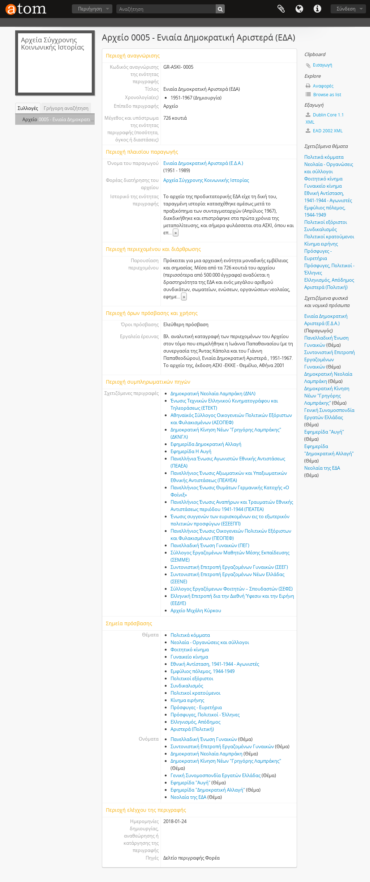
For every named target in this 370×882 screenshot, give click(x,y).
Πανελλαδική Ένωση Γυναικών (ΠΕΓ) (210, 545)
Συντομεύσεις (317, 9)
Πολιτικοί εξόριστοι (192, 678)
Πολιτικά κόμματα (190, 635)
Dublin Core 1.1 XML (325, 118)
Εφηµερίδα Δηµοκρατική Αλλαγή (206, 444)
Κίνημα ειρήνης (187, 700)
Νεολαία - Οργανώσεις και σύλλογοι (210, 642)
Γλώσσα (299, 9)
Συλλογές (28, 108)
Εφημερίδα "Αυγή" (190, 782)
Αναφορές (320, 86)
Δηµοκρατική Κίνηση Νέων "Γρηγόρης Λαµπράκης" (226, 761)
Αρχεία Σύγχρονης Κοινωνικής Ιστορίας (206, 180)
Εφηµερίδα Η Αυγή (191, 451)
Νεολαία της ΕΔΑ (188, 797)
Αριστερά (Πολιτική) (192, 729)
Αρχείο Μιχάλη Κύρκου (196, 610)
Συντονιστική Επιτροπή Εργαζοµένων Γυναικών (222, 746)
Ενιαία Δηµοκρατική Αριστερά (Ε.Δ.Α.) (203, 163)
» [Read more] (176, 232)
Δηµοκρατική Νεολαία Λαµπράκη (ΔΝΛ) (213, 393)
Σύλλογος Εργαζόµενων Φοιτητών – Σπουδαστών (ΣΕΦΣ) (232, 588)
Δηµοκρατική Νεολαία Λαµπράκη (206, 753)
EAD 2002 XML (324, 131)
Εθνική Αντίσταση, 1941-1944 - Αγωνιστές (215, 664)
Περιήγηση (90, 8)
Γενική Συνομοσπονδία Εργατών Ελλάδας (216, 775)
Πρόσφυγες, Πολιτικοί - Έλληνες (205, 714)
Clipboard (281, 9)
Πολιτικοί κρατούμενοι (195, 693)
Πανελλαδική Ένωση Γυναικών (204, 739)
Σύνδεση (346, 8)
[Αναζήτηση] (170, 8)
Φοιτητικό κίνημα (190, 649)
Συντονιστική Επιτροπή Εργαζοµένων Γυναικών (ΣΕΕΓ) (229, 567)
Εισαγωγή (322, 65)
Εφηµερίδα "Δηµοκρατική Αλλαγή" (208, 790)
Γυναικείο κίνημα (189, 656)
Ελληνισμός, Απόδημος (195, 722)
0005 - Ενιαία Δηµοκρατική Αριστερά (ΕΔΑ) (84, 119)
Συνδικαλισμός (187, 685)
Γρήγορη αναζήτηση (66, 108)
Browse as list (323, 94)
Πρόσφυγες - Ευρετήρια (196, 707)
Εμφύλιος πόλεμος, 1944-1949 (203, 671)
